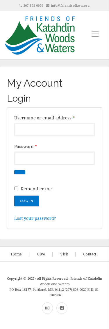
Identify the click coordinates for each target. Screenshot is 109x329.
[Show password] (19, 172)
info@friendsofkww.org (70, 5)
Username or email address (44, 118)
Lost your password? (35, 218)
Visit (64, 254)
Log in (26, 201)
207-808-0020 (33, 5)
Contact (89, 254)
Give (41, 254)
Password (25, 146)
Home (16, 254)
